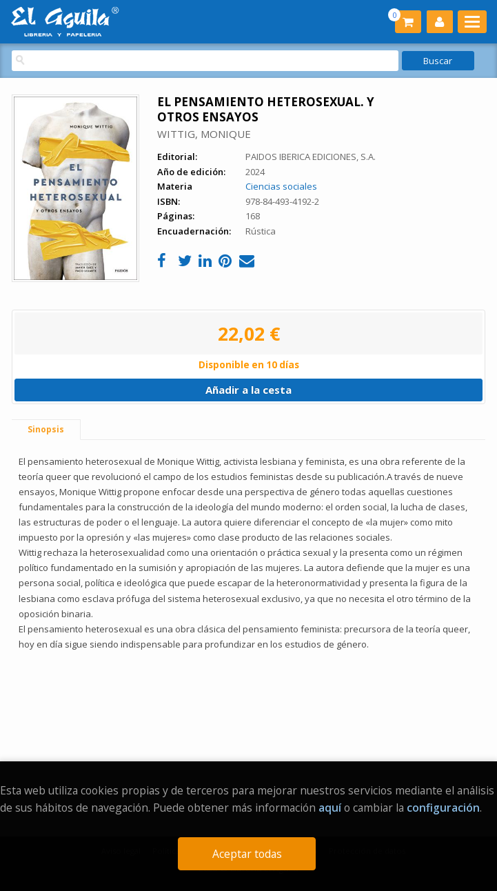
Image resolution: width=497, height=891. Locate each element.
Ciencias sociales (281, 186)
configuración (443, 807)
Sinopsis (46, 429)
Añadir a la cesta (248, 390)
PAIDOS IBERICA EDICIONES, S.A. (310, 156)
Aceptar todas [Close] (247, 853)
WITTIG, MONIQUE (204, 134)
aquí (329, 807)
